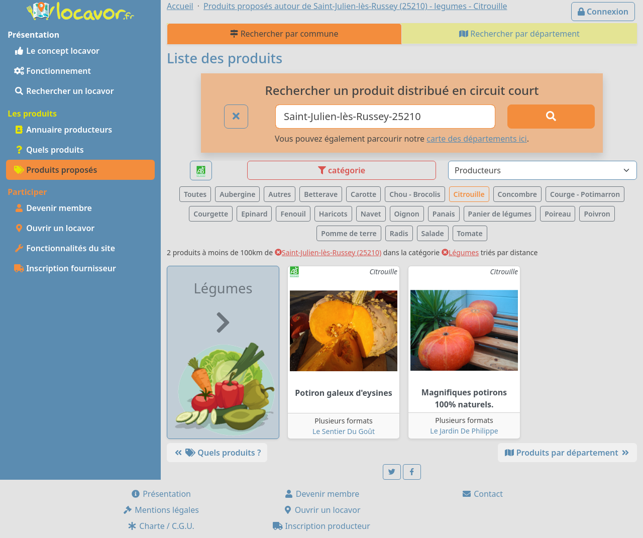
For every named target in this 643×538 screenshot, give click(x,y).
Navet (371, 214)
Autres (279, 194)
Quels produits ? (217, 452)
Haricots (333, 214)
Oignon (406, 214)
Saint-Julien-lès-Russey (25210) (328, 252)
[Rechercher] (551, 116)
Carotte (363, 194)
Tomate (470, 233)
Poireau (558, 214)
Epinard (254, 214)
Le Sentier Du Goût (343, 431)
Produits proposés (55, 169)
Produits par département (567, 452)
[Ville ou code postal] (385, 116)
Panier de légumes (500, 214)
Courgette (210, 214)
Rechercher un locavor (64, 90)
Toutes (195, 194)
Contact (482, 493)
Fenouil (292, 214)
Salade (432, 233)
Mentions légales (161, 509)
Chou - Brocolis (414, 194)
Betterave (321, 194)
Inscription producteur (321, 525)
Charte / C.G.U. (160, 525)
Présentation (161, 493)
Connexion (603, 11)
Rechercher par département (519, 33)
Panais (444, 214)
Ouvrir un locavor (54, 228)
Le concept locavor (56, 50)
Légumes (460, 252)
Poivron (597, 214)
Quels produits (49, 149)
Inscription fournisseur (65, 268)
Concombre (517, 194)
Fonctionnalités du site (64, 248)
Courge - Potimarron (585, 194)
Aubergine (237, 194)
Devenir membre (53, 207)
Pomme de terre (349, 233)
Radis (399, 233)
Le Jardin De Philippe (464, 431)
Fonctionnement (52, 70)
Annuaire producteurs (63, 129)
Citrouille (469, 194)
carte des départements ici (476, 138)
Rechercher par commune (284, 33)
